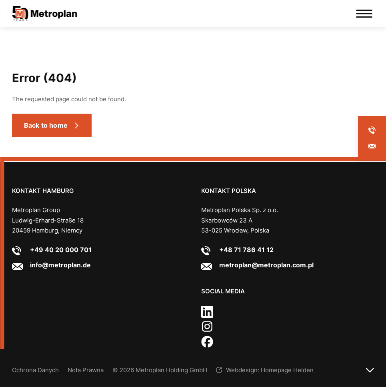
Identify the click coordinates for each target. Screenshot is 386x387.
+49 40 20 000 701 (61, 250)
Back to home (46, 125)
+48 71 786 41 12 (246, 250)
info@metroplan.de (60, 265)
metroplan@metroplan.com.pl (266, 265)
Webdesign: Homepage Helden (270, 370)
